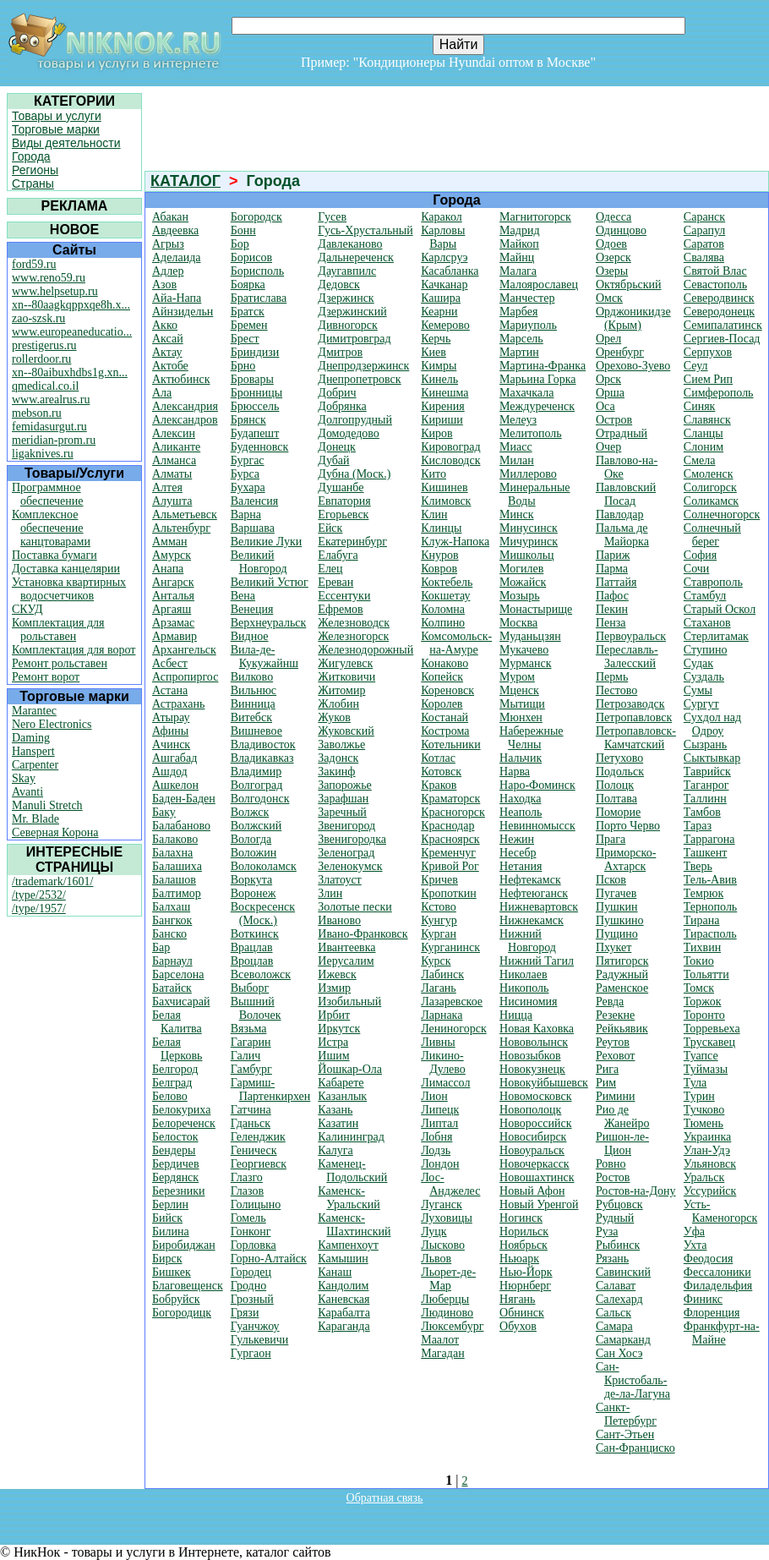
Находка (520, 798)
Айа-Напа (176, 298)
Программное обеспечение (48, 494)
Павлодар (620, 514)
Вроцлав (252, 961)
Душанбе (340, 487)
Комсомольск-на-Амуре (456, 643)
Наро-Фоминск (537, 785)
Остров (614, 419)
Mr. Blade (35, 819)
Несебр (517, 852)
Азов (164, 284)
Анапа (167, 568)
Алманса (174, 460)
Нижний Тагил (536, 961)
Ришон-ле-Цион (622, 1143)
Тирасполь (710, 934)
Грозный (252, 1299)
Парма (612, 568)
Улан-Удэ (707, 1150)
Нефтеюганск (533, 893)
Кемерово (445, 325)
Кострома (445, 731)
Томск (699, 988)
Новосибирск (532, 1136)
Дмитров (340, 352)
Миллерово (528, 474)
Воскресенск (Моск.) (263, 913)
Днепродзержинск (363, 365)
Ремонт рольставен (59, 663)
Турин (699, 1096)
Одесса (613, 217)
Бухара (248, 487)
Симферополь (719, 392)
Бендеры (174, 1150)
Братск (248, 311)
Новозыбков (529, 1055)
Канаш (335, 1272)
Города (31, 156)
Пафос (612, 595)
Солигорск (710, 487)
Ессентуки (344, 595)
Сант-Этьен (625, 1434)
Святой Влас (715, 271)
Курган (438, 934)
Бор (240, 244)
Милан (516, 460)
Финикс (703, 1299)
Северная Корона (55, 832)
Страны (33, 183)
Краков (438, 785)
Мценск (519, 690)
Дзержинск (346, 298)
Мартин (519, 352)
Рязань (612, 1258)
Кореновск (447, 690)
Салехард (619, 1299)
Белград (172, 1082)
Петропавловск (634, 717)
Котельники (450, 744)
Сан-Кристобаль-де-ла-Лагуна (633, 1380)
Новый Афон (531, 1191)
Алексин (173, 433)
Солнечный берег (712, 535)
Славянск (707, 419)
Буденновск (260, 447)
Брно (243, 365)
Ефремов (340, 609)
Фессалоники (717, 1272)
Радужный (622, 974)
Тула (695, 1082)
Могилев (521, 568)
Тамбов (702, 812)
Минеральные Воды (534, 494)
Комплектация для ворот (73, 649)
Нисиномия (528, 1001)
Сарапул (704, 230)
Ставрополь (713, 582)
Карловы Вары (443, 237)
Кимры (438, 365)
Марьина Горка (537, 379)
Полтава (616, 798)
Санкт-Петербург (626, 1414)
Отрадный (621, 433)
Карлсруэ (444, 257)
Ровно (611, 1164)
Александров (185, 419)
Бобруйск (176, 1299)
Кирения (442, 406)
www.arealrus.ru (51, 399)
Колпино (443, 622)
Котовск (441, 771)
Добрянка (342, 406)
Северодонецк (719, 311)
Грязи (245, 1312)
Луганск (441, 1204)
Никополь (523, 988)
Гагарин (251, 1042)
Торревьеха (712, 1028)
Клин (434, 514)
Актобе (170, 365)
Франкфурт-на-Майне (722, 1333)
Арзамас (173, 622)
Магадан (442, 1353)
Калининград (351, 1136)
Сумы (698, 690)
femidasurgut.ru (49, 426)
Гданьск (250, 1123)
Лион (434, 1096)
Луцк (433, 1231)
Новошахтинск (536, 1177)
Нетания (520, 866)
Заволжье (341, 744)
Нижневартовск (538, 906)
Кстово (438, 906)
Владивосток (263, 744)
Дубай (333, 460)
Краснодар (447, 825)
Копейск (442, 677)
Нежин (516, 839)
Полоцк (615, 785)
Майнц (516, 257)
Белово (170, 1096)
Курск (435, 961)
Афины (170, 731)
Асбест (170, 663)
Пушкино (620, 920)
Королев (441, 704)
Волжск (250, 812)
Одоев (611, 244)
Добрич (337, 392)
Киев (433, 352)
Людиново (447, 1312)
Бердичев (175, 1164)
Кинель (439, 379)
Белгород (175, 1069)
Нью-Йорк (526, 1272)
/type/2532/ (39, 895)
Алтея (167, 487)
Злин (330, 893)
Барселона (178, 974)
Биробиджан (183, 1245)
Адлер (167, 271)
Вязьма (249, 1028)
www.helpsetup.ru (55, 291)
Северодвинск (719, 298)
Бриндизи (255, 352)
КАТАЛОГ (185, 180)
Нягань (517, 1299)
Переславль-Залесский (627, 656)
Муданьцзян (530, 636)
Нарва (514, 771)
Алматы (172, 474)
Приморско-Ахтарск (626, 859)
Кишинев (444, 487)
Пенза (611, 622)
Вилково (252, 677)
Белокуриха (181, 1109)
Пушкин (617, 906)
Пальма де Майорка (622, 535)
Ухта (695, 1245)
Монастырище (535, 609)
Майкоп (519, 244)
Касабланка (449, 271)
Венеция (252, 609)
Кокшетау (445, 595)
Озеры (612, 271)
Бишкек (171, 1272)
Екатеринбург (352, 541)
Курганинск (450, 947)
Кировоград (450, 447)
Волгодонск (260, 798)
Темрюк (703, 893)
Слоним (703, 447)
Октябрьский (629, 284)
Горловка (253, 1245)
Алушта (172, 501)
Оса (605, 406)
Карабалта (344, 1312)
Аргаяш (171, 609)
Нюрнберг (525, 1285)
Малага (518, 271)
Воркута (251, 879)
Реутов (613, 1042)
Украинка (708, 1136)
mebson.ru (37, 413)
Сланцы (703, 433)
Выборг (250, 988)
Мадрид (519, 230)
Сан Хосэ (619, 1353)
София (700, 555)
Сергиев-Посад (722, 338)
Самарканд (623, 1339)
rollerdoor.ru (41, 359)
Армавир (174, 636)
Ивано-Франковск (362, 934)
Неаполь (520, 812)
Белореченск (183, 1123)
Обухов (518, 1326)
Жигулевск (345, 663)
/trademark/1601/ (52, 881)
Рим (606, 1082)
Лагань (438, 988)
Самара (614, 1326)
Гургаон (251, 1353)
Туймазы (706, 1069)
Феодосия (709, 1258)
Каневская (343, 1299)
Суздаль (704, 677)
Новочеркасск (534, 1164)
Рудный (615, 1218)
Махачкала (526, 392)
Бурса (245, 474)
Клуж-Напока (455, 541)
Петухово (619, 758)
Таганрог (706, 785)
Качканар (444, 284)
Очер (608, 447)
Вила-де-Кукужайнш (264, 656)
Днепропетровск (359, 379)
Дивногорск (348, 325)
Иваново (339, 920)
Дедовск (338, 284)
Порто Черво (628, 825)
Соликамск (711, 501)
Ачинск (171, 744)
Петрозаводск (630, 704)
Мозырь (519, 595)
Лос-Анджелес (450, 1184)
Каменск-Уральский (348, 1198)
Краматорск (450, 798)
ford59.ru (34, 264)
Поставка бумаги (54, 555)
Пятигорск (622, 961)
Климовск (446, 501)
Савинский (623, 1272)
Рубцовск (619, 1204)
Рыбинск (618, 1245)
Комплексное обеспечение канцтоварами (51, 528)
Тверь (698, 866)
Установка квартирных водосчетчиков (69, 589)
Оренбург (620, 352)
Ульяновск (710, 1164)
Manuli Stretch (47, 805)
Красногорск (453, 812)
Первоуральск (631, 636)
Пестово (616, 690)
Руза (607, 1231)
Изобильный (349, 1001)
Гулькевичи (260, 1339)
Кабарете (340, 1082)
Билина (170, 1231)
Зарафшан (343, 798)
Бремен (249, 325)
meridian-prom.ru (53, 440)
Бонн (243, 230)
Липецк (440, 1109)
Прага (610, 839)
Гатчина (251, 1109)
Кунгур (439, 920)
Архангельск (184, 649)
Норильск (523, 1231)
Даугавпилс (347, 271)
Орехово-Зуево (633, 365)
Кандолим (343, 1285)
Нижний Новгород (527, 941)
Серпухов (708, 352)
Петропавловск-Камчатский (636, 738)
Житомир (341, 690)
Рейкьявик (622, 1028)
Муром (517, 677)
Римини (615, 1096)
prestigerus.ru (44, 345)
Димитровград (354, 338)
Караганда (343, 1326)
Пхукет (613, 947)
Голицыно (256, 1204)
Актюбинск (181, 379)
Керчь (435, 338)
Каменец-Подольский (352, 1171)
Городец (251, 1272)
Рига (607, 1069)
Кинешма (444, 392)
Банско (169, 934)
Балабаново (181, 825)
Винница (253, 704)
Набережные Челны (531, 738)
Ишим (333, 1055)
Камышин (343, 1258)
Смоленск (709, 474)
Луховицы (446, 1218)
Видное (250, 636)
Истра (333, 1042)
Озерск (613, 257)
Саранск (704, 217)
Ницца (515, 1015)
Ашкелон (175, 785)
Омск (609, 298)
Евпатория (344, 501)
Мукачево (523, 649)
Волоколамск (264, 866)
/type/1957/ (39, 908)
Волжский (256, 825)
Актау (167, 352)
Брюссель (255, 406)
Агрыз (168, 244)
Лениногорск (454, 1028)
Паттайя (616, 582)
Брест (245, 338)
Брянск (248, 419)
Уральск (704, 1177)
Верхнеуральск (269, 622)
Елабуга (337, 555)
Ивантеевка (346, 947)
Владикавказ (262, 758)
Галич (246, 1055)
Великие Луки (266, 541)
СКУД (27, 609)
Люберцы (445, 1299)
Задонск (338, 758)
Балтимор (176, 893)
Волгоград (257, 785)
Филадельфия (718, 1285)
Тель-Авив (710, 879)
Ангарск (173, 582)
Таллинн (705, 798)
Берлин (170, 1204)
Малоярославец (538, 284)
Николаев (523, 974)
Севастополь (715, 284)
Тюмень (703, 1123)
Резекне (615, 1015)
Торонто (704, 1015)
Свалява (704, 257)
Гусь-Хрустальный (365, 230)
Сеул (696, 365)
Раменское (622, 988)
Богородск (256, 217)
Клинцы (441, 528)
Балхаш (171, 906)
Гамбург (251, 1069)
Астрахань (178, 704)
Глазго (247, 1177)
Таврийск (707, 771)
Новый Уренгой (538, 1204)
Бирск (167, 1258)
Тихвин (702, 947)
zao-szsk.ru (38, 318)
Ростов (613, 1177)
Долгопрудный (355, 419)
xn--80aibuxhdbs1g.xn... (70, 372)
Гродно (248, 1285)
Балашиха (177, 866)
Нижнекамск (531, 920)
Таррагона (709, 839)
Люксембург (452, 1326)
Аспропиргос (185, 677)
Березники (178, 1191)
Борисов (251, 257)
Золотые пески (354, 906)
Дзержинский (352, 311)
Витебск (251, 717)
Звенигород (346, 825)
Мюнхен (521, 717)
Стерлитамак (716, 636)
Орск (608, 379)
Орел (608, 338)
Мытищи (522, 704)
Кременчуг (448, 852)
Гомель (248, 1218)
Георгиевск (258, 1164)
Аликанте (176, 447)
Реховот (615, 1055)
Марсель (521, 338)
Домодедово (348, 433)
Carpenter (35, 764)
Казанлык (342, 1096)
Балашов (174, 879)
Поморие (618, 812)
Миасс (515, 447)
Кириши (442, 419)
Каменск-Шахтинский (354, 1225)
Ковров (439, 568)
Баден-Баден (183, 798)
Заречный (342, 812)
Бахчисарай (181, 1001)
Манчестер (526, 298)
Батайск (172, 988)
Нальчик (520, 758)
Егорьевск (343, 514)
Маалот (440, 1339)
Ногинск (521, 1218)
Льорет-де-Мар (448, 1279)
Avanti (27, 791)
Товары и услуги (56, 116)
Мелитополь (530, 433)
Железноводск (354, 622)
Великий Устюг (269, 582)
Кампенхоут (348, 1245)
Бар (161, 947)
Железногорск (353, 636)
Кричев (439, 879)
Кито (433, 474)
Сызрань (705, 744)
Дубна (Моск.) (354, 474)
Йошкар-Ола (350, 1069)
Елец (330, 568)
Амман (169, 541)
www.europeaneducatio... (72, 332)
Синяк (700, 406)
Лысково (443, 1245)
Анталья (173, 595)
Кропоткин (449, 893)
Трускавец (709, 1042)
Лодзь (435, 1150)
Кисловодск (450, 460)
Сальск (613, 1312)
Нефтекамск (530, 879)
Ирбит (334, 1015)
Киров (436, 433)
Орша (610, 392)
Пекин (612, 609)
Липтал (439, 1123)
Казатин (338, 1123)
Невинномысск (537, 825)
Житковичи (346, 677)
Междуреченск (537, 406)
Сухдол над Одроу (712, 724)
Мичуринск (528, 541)
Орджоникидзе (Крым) (633, 318)
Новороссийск (535, 1123)
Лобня (436, 1136)
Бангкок (172, 920)
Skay (23, 778)
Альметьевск (184, 514)
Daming (31, 737)
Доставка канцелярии (66, 568)
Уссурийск (710, 1191)
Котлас (438, 758)
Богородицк (181, 1312)
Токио (699, 961)
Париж (613, 555)
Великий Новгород (259, 562)
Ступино (706, 649)
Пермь (612, 677)
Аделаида (176, 257)
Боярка (248, 284)
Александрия (185, 406)
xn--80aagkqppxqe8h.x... (71, 304)
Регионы (35, 170)
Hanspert (33, 751)
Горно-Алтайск (269, 1258)
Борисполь (257, 271)
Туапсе (701, 1055)
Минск (516, 514)
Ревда (610, 1001)
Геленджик (258, 1136)
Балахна (172, 852)
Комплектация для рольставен (58, 629)
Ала (162, 392)
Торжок (703, 1001)
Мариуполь (528, 325)
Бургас (248, 460)
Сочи (697, 568)
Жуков (334, 717)
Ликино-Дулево (443, 1062)
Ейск (330, 528)
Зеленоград (346, 852)
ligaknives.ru (43, 453)
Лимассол (445, 1082)
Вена (243, 595)
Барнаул (172, 961)
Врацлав (252, 947)
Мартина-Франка (542, 365)
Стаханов (707, 622)
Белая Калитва (177, 1022)
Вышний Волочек (256, 1008)
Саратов (704, 244)
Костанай (444, 717)
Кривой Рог (450, 866)
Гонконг (251, 1231)
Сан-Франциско (635, 1448)
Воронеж (253, 893)
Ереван (335, 582)
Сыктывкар (712, 758)
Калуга (335, 1150)
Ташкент (705, 852)
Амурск (171, 555)
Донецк (337, 447)
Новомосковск (535, 1096)
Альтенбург (181, 528)
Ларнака (441, 1015)
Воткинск (255, 934)
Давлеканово (350, 244)
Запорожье (344, 785)
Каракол (441, 217)
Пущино (617, 934)
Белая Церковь (177, 1049)
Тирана (702, 920)
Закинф (336, 771)
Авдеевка (175, 230)
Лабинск (442, 974)
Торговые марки (56, 129)
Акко (164, 325)
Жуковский (346, 731)
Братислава (259, 298)
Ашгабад (174, 758)
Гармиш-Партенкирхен (271, 1089)
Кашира (441, 298)
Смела (700, 460)
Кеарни (439, 311)
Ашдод (170, 771)
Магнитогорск (535, 217)
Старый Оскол (719, 609)
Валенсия (255, 501)
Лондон (440, 1164)
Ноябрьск (523, 1245)
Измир (334, 988)
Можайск (522, 582)
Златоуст (339, 879)
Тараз (698, 825)
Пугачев (616, 893)
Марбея (518, 311)
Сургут (701, 704)
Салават (615, 1285)
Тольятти (706, 974)
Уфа (694, 1231)
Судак (698, 663)
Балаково (175, 839)
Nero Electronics (51, 724)
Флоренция (711, 1312)
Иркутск (339, 1028)
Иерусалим (346, 961)
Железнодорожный (365, 649)
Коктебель (446, 582)
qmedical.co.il (45, 386)
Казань (335, 1109)
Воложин (253, 852)
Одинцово (621, 230)
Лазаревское (452, 1001)
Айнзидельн (182, 311)
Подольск (620, 771)
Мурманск (525, 663)
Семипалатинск (723, 325)
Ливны (438, 1042)
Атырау (170, 717)
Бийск (167, 1218)
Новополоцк (530, 1109)
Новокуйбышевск (543, 1082)
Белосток (175, 1136)
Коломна (443, 609)
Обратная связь (384, 1498)
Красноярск (450, 839)
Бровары (252, 379)
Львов (436, 1258)
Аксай (167, 338)
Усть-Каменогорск (720, 1211)
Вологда (251, 839)
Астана (170, 690)
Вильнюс (253, 690)
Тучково (704, 1109)
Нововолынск (533, 1042)
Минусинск (528, 528)
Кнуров (439, 555)
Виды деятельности (66, 143)
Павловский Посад (626, 494)
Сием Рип (708, 379)
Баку (164, 812)
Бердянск (175, 1177)
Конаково (444, 663)
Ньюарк (519, 1258)
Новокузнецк (532, 1069)
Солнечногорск (722, 514)
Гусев (332, 217)
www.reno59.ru (48, 277)
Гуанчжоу (255, 1326)
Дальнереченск (356, 257)
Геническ (254, 1150)
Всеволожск (261, 974)
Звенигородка (352, 839)
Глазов (247, 1191)
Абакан (170, 217)
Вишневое (256, 731)
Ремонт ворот (45, 677)
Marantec (34, 710)
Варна (246, 514)
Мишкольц (526, 555)
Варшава (253, 528)
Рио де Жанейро (623, 1116)
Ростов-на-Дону (636, 1191)
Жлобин (338, 704)
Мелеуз (518, 419)
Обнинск (521, 1312)
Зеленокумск (350, 866)
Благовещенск (187, 1285)
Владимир (256, 771)
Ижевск (337, 974)
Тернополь (710, 906)
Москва (518, 622)
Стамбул (705, 595)
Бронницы (256, 392)
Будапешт (255, 433)
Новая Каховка (536, 1028)
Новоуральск (531, 1150)
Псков (611, 879)
